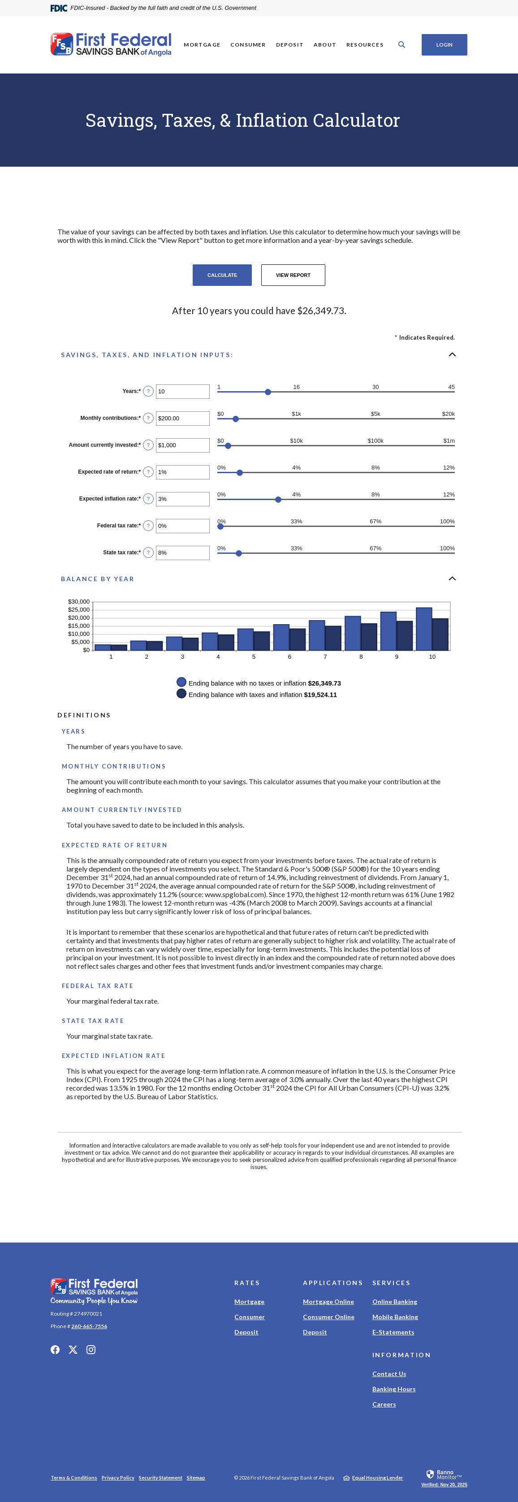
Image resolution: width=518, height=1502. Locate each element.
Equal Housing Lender (377, 1477)
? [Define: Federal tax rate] (148, 525)
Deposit (246, 1332)
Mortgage (249, 1301)
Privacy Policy (118, 1477)
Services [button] (391, 1282)
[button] (259, 354)
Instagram (90, 1349)
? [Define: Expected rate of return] (148, 472)
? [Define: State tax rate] (148, 552)
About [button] (325, 44)
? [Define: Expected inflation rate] (148, 498)
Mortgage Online (328, 1301)
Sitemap (196, 1477)
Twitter (73, 1349)
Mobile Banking (395, 1317)
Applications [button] (333, 1282)
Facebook (55, 1349)
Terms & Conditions (74, 1477)
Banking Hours (394, 1389)
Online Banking (394, 1301)
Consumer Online (328, 1317)
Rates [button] (247, 1282)
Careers (384, 1404)
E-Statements (393, 1332)
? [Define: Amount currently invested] (148, 445)
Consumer (249, 1317)
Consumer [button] (248, 44)
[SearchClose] (402, 44)
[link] (444, 1477)
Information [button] (402, 1355)
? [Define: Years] (148, 391)
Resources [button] (365, 44)
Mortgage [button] (202, 44)
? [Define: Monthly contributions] (148, 418)
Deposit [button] (289, 44)
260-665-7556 (89, 1326)
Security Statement (160, 1477)
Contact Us (389, 1373)
